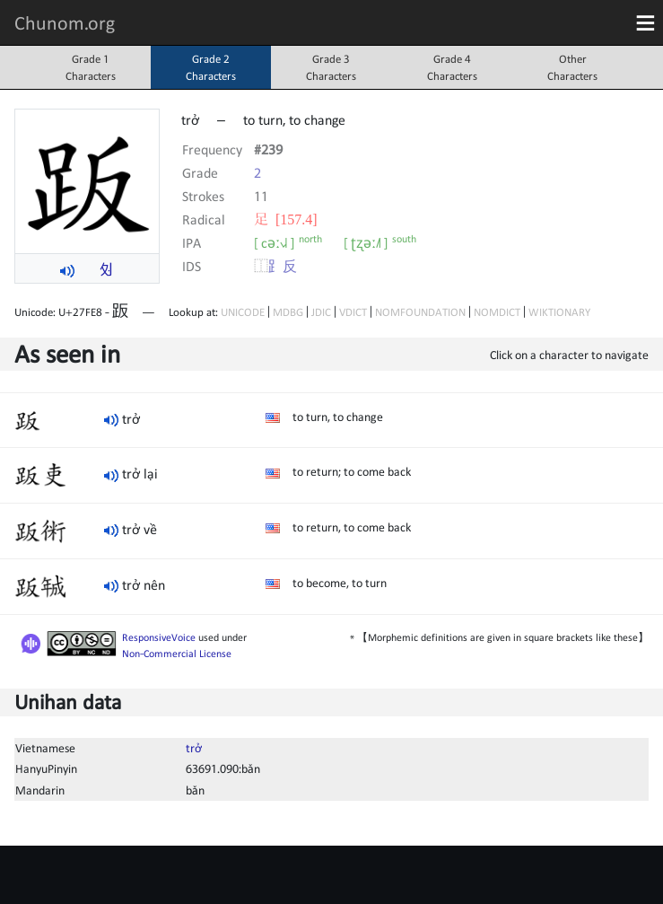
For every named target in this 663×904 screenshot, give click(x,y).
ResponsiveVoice (159, 637)
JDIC (321, 312)
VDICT (353, 312)
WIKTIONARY (559, 312)
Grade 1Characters (90, 67)
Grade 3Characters (331, 67)
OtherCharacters (572, 67)
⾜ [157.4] (286, 219)
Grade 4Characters (452, 67)
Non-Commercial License (176, 653)
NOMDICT (497, 312)
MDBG (288, 312)
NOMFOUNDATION (420, 312)
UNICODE (243, 312)
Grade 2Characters (211, 67)
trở (194, 748)
